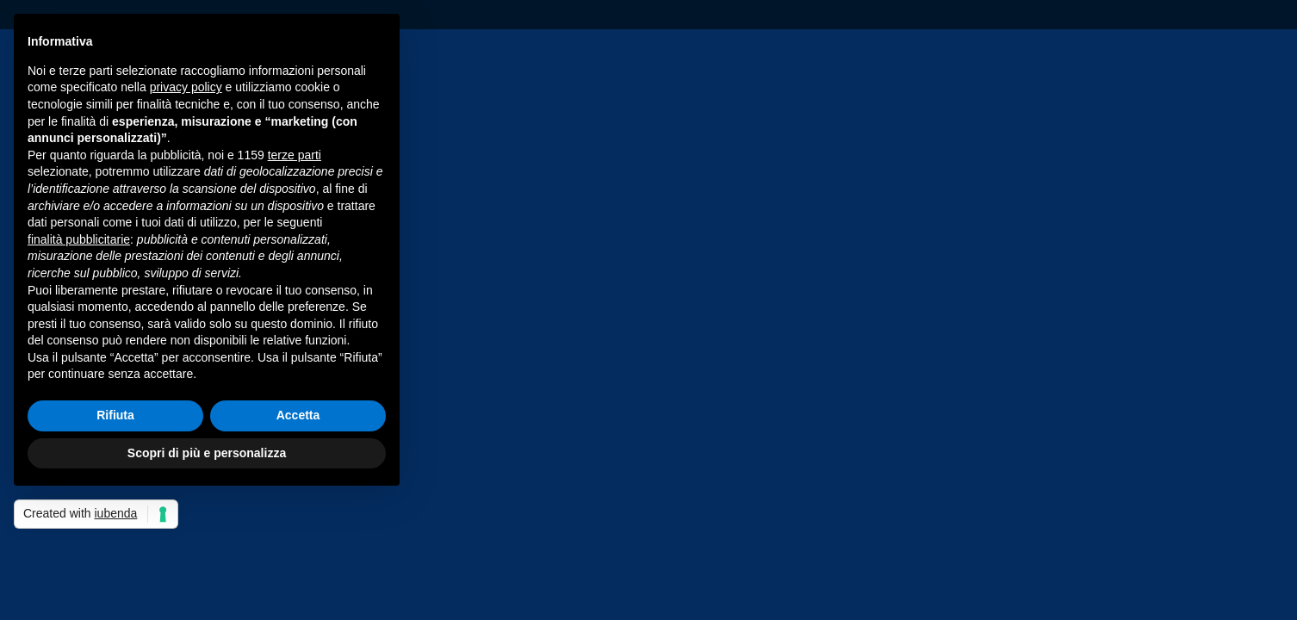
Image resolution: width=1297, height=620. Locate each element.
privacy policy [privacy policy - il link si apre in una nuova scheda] (186, 87)
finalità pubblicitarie (79, 239)
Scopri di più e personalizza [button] (206, 453)
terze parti (294, 155)
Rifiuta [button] (115, 415)
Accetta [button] (298, 415)
